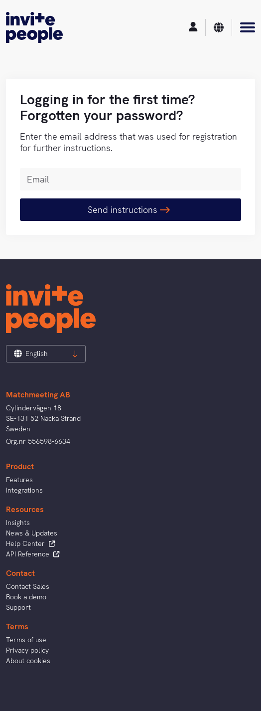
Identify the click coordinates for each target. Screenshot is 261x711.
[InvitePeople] (34, 27)
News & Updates (31, 533)
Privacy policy (27, 650)
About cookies (28, 660)
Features (19, 479)
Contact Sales (27, 586)
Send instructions (129, 209)
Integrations (24, 490)
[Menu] (247, 27)
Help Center (30, 543)
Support (18, 607)
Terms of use (26, 639)
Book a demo (26, 596)
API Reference (32, 553)
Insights (18, 522)
